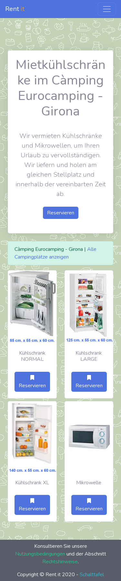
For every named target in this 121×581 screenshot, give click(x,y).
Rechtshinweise (60, 561)
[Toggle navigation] (107, 9)
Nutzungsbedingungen (40, 553)
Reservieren (60, 212)
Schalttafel (92, 574)
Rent (15, 9)
